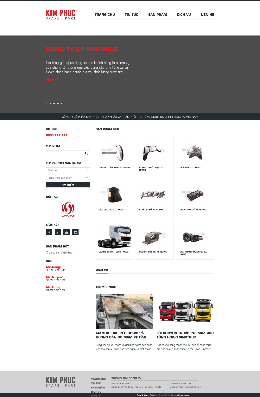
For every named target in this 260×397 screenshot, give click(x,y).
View (52, 79)
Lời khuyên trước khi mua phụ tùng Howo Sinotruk (185, 334)
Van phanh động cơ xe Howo (193, 252)
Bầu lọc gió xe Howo (111, 209)
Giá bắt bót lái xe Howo (153, 251)
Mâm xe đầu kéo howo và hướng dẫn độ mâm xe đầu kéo (121, 334)
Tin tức (131, 14)
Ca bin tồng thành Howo (114, 251)
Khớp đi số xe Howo (151, 209)
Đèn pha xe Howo (190, 167)
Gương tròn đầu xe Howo (114, 167)
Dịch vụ (184, 14)
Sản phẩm (157, 14)
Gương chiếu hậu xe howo (151, 168)
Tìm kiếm (67, 185)
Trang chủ (105, 14)
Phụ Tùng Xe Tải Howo (165, 394)
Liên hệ (207, 14)
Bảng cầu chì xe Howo (193, 209)
